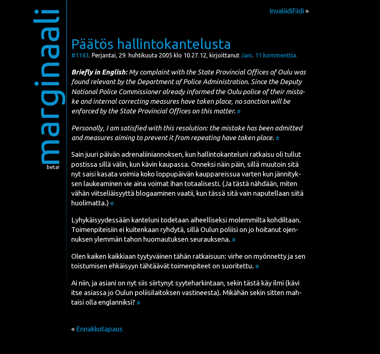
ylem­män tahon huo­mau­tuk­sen (141, 239)
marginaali (46, 86)
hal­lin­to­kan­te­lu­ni (222, 154)
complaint (154, 72)
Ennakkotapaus (99, 329)
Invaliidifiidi (286, 11)
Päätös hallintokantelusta (151, 44)
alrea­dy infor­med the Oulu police (211, 92)
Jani (246, 55)
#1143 (80, 55)
